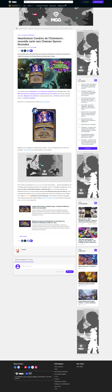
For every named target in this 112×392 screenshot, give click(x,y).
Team (56, 369)
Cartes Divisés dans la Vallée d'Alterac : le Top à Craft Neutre (87, 302)
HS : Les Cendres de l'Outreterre (26, 35)
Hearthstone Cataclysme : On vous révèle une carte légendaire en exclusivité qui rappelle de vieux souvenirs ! (88, 93)
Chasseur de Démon (29, 98)
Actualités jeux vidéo (23, 28)
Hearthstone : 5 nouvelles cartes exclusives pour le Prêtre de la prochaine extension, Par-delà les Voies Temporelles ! (88, 129)
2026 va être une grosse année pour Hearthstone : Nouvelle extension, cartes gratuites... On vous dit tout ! (88, 100)
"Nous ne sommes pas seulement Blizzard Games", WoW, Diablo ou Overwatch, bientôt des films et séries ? (88, 86)
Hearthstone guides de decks (86, 283)
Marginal (26, 96)
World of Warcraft (92, 223)
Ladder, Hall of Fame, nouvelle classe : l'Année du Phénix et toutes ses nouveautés (50, 207)
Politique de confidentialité (62, 384)
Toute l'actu (87, 148)
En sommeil (34, 96)
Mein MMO (80, 366)
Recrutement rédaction (61, 371)
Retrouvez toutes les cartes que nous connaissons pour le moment (37, 93)
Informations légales (60, 374)
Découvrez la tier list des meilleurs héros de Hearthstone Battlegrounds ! (88, 120)
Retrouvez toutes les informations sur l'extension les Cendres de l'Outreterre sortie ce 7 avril (48, 221)
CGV (55, 389)
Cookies (56, 379)
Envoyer (69, 271)
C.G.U (56, 376)
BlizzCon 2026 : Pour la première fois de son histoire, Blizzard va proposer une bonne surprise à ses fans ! (88, 114)
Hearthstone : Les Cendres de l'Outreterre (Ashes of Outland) (46, 28)
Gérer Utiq (57, 386)
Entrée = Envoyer (60, 271)
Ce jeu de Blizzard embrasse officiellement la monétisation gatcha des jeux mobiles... (87, 136)
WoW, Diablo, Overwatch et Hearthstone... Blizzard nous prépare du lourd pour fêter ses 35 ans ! (88, 107)
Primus (57, 96)
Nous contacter (58, 366)
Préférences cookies (60, 381)
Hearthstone (30, 28)
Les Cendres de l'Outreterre (46, 91)
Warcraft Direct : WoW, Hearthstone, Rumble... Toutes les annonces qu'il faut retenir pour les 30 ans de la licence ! (87, 220)
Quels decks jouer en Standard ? (88, 124)
